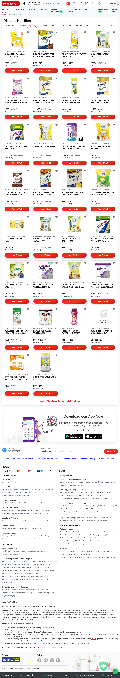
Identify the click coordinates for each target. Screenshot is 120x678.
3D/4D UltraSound (82, 492)
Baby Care (14, 482)
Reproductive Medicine (96, 538)
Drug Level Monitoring (67, 518)
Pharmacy (20, 9)
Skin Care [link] (5, 489)
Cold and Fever (74, 551)
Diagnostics (32, 9)
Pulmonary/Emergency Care (46, 593)
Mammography (95, 492)
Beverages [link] (22, 539)
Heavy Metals (80, 518)
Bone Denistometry (73, 495)
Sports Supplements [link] (8, 521)
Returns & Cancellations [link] (86, 675)
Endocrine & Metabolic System (29, 570)
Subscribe (111, 451)
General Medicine (66, 532)
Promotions (89, 9)
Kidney (101, 506)
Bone (89, 509)
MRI (61, 492)
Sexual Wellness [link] (7, 492)
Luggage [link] (48, 536)
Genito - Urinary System (9, 570)
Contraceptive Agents (17, 567)
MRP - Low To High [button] (75, 26)
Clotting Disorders (95, 515)
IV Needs (45, 590)
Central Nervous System (24, 564)
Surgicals (32, 593)
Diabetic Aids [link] (36, 528)
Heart (79, 506)
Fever (76, 509)
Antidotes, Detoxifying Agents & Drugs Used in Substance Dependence (25, 579)
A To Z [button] (53, 26)
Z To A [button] (61, 26)
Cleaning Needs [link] (7, 536)
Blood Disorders (106, 518)
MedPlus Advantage (56, 10)
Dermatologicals (33, 573)
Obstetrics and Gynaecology (103, 532)
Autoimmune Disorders (68, 521)
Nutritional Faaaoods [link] (32, 503)
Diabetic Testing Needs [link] (9, 528)
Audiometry (99, 495)
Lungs (89, 506)
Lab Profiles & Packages (68, 506)
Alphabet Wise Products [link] (10, 554)
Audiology (80, 544)
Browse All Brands (54, 459)
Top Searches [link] (42, 551)
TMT (102, 492)
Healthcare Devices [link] (24, 513)
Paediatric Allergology (67, 541)
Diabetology (64, 535)
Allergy (107, 506)
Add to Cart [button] (17, 71)
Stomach (80, 521)
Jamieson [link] (50, 521)
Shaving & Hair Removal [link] (10, 495)
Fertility (95, 506)
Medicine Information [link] (10, 548)
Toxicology (83, 515)
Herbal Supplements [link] (38, 521)
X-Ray (73, 492)
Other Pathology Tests (97, 512)
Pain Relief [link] (12, 510)
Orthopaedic (23, 593)
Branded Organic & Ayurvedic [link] (37, 539)
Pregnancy (70, 512)
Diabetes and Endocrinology (79, 535)
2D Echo (63, 495)
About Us (6, 459)
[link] (11, 3)
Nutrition (5, 573)
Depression (84, 551)
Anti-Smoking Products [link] (40, 513)
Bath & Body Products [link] (45, 489)
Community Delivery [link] (29, 675)
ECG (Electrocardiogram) (68, 498)
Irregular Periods (86, 554)
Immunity (95, 509)
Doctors (44, 9)
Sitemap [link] (49, 675)
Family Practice (78, 532)
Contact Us (110, 459)
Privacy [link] (65, 675)
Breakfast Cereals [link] (18, 503)
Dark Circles (64, 554)
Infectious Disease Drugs (34, 567)
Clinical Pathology (66, 482)
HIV (77, 512)
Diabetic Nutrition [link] (24, 528)
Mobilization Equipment (10, 593)
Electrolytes (104, 521)
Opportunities (103, 10)
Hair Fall (104, 554)
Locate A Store (25, 459)
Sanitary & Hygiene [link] (15, 489)
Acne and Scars (80, 557)
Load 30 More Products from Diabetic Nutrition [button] (60, 401)
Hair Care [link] (34, 489)
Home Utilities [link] (27, 536)
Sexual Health (103, 557)
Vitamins (63, 509)
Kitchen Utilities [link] (39, 536)
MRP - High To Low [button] (93, 26)
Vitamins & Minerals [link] (23, 521)
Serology (90, 482)
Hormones (5, 567)
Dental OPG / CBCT (87, 495)
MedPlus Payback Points (75, 10)
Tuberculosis (83, 512)
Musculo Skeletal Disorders (69, 515)
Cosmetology (82, 538)
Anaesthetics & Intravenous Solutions (14, 576)
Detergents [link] (17, 536)
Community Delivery (87, 459)
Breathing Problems (66, 557)
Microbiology (98, 482)
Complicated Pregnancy (68, 544)
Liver (84, 506)
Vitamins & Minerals (47, 570)
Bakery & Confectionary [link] (9, 539)
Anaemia (70, 509)
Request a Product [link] (20, 551)
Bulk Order (100, 459)
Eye (10, 573)
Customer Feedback (70, 459)
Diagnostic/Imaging (8, 596)
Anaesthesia (6, 590)
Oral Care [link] (26, 489)
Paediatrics (88, 532)
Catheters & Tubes (34, 590)
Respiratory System (8, 564)
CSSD (25, 590)
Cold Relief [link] (21, 510)
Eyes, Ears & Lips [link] (37, 492)
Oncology (48, 567)
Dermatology (111, 535)
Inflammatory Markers (91, 521)
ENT (61, 538)
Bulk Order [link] (8, 675)
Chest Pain (63, 551)
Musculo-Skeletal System (42, 564)
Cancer (102, 509)
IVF (98, 541)
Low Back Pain (74, 554)
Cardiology (93, 535)
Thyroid (114, 506)
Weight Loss (93, 551)
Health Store (6, 10)
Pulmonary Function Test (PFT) (102, 498)
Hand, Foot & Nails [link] (25, 495)
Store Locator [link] (32, 551)
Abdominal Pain (92, 557)
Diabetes (83, 509)
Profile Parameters (79, 482)
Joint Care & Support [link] (33, 510)
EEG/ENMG (109, 492)
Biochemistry (109, 482)
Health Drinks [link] (6, 503)
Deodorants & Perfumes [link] (22, 492)
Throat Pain (96, 554)
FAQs (13, 459)
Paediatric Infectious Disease (86, 541)
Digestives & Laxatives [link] (9, 513)
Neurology (102, 535)
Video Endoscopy (84, 498)
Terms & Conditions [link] (111, 675)
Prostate (63, 512)
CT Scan (66, 492)
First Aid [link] (4, 510)
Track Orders (41, 459)
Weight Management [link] (48, 503)
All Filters (10, 26)
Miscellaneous (7, 582)
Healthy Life (115, 10)
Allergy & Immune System (36, 576)
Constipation (103, 551)
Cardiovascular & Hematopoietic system (43, 561)
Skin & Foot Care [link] (47, 510)
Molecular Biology (76, 485)
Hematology (64, 485)
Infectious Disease (93, 518)
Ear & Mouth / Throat (20, 573)
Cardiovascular (17, 590)
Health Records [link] (7, 551)
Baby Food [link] (5, 482)
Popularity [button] (32, 26)
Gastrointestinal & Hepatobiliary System (15, 561)
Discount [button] (43, 26)
